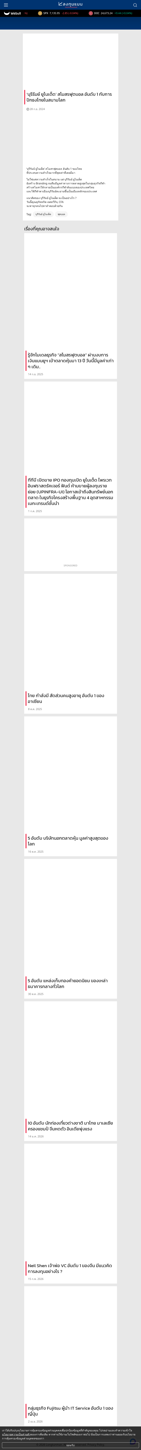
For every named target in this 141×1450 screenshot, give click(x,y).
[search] (135, 4)
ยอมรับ (70, 1445)
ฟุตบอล (61, 214)
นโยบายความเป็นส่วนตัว (16, 1434)
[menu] (6, 4)
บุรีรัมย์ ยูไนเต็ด (43, 214)
